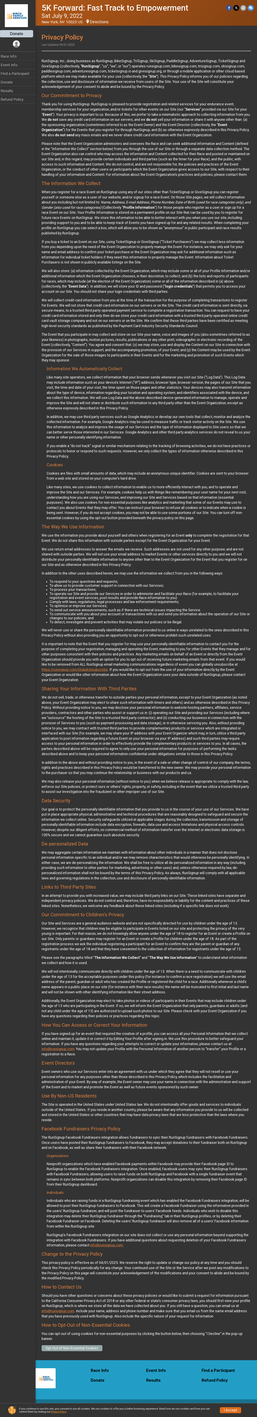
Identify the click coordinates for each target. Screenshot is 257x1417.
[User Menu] (19, 44)
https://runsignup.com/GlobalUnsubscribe (77, 675)
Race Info (11, 56)
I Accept (230, 1410)
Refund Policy (14, 99)
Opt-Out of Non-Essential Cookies (74, 1353)
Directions (101, 21)
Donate (19, 33)
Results (9, 91)
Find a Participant (17, 73)
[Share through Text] (251, 8)
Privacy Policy (58, 1411)
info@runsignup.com (60, 1054)
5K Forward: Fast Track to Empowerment (117, 8)
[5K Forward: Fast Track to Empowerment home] (19, 15)
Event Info (11, 65)
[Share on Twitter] (236, 8)
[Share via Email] (243, 8)
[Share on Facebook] (229, 8)
